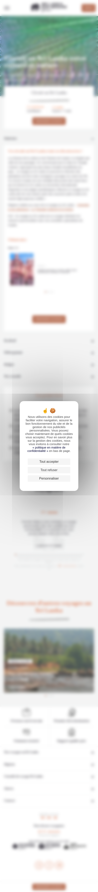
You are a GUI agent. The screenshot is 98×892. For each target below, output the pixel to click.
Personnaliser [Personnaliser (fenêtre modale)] (49, 478)
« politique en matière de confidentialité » (46, 449)
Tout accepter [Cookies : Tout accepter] (49, 461)
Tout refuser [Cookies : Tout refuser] (48, 470)
